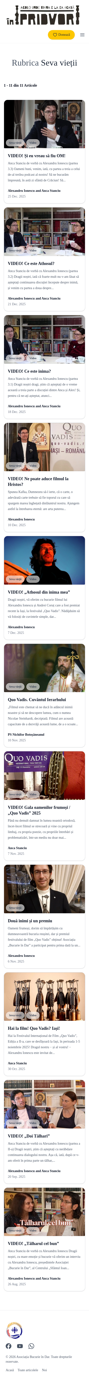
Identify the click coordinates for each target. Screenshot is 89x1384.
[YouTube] (20, 1346)
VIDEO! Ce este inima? (29, 371)
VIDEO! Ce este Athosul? (31, 263)
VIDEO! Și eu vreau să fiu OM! (37, 155)
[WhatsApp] (31, 1346)
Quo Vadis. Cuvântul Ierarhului (37, 699)
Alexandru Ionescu (21, 191)
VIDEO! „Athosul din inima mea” (39, 592)
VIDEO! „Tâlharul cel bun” (33, 1243)
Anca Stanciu (51, 191)
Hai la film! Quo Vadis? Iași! (34, 1028)
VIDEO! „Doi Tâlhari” (29, 1136)
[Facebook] (8, 1346)
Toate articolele (28, 1370)
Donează (61, 34)
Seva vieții (15, 142)
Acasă (10, 1370)
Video (33, 142)
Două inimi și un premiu (30, 920)
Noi (44, 1370)
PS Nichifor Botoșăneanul (26, 734)
